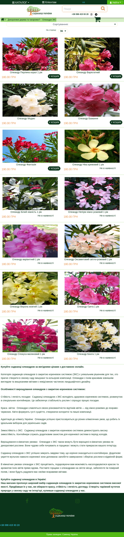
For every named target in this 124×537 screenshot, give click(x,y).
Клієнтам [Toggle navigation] (49, 2)
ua (83, 2)
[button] (92, 19)
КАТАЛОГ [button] (19, 2)
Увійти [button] (114, 2)
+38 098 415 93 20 (80, 14)
